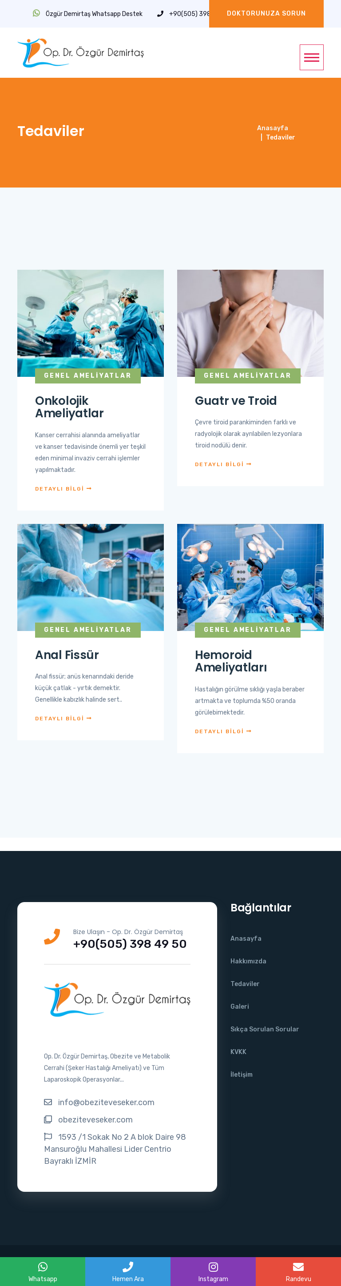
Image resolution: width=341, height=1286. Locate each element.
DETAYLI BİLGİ (63, 489)
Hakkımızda (248, 961)
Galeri (239, 1006)
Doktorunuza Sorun (266, 13)
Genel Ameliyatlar (88, 375)
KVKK (238, 1052)
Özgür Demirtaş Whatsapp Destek (88, 14)
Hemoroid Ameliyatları (231, 661)
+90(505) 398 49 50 (193, 14)
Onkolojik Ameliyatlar (69, 407)
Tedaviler (245, 984)
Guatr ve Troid (236, 401)
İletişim (241, 1074)
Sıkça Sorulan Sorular (264, 1029)
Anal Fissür (67, 655)
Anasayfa (272, 128)
